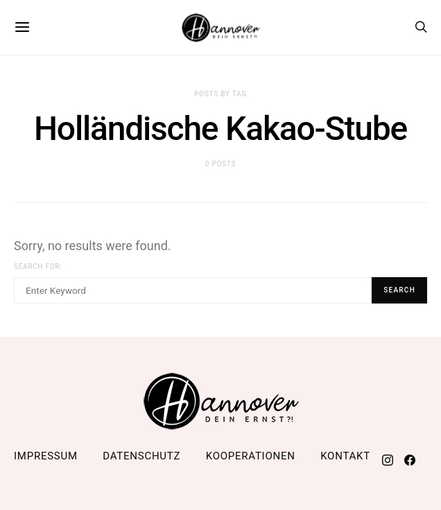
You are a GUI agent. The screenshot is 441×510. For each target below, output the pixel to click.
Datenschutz (141, 456)
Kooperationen (250, 456)
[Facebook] (410, 460)
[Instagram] (388, 460)
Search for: (38, 266)
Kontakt (345, 456)
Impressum (46, 456)
